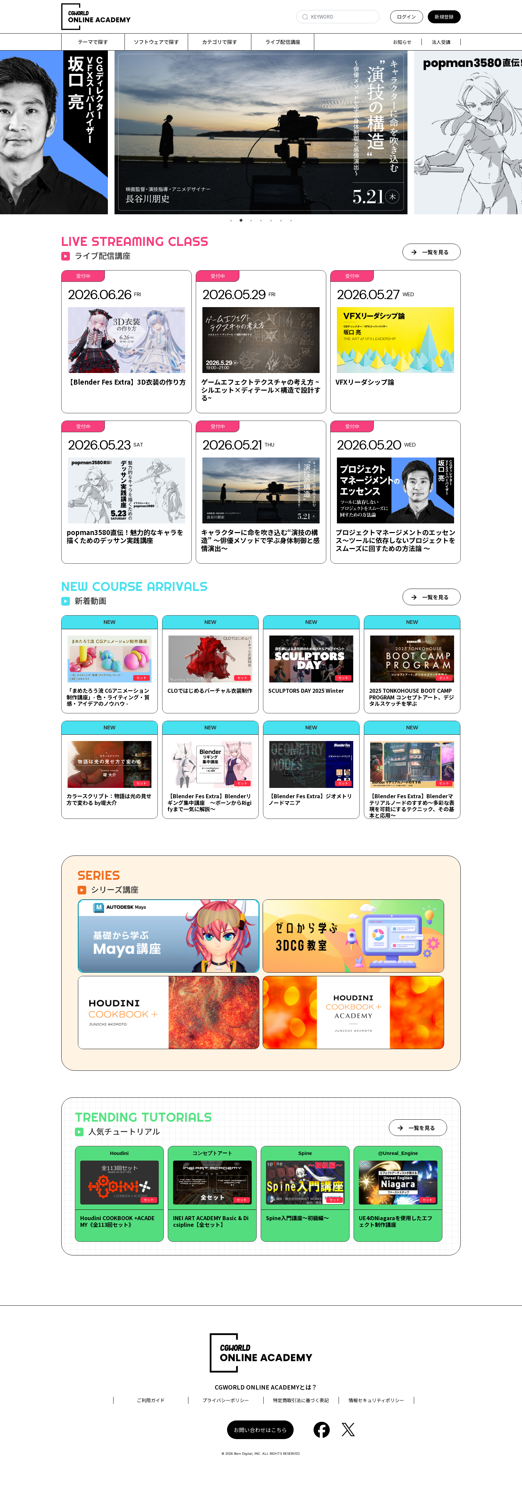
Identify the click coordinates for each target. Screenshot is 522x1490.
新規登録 (444, 16)
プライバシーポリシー (225, 1400)
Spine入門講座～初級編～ (297, 1218)
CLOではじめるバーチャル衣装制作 (209, 691)
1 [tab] (231, 221)
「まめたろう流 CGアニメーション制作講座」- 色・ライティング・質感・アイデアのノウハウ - (108, 697)
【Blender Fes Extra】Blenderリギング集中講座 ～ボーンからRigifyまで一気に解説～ (209, 802)
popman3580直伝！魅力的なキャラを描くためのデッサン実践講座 (125, 536)
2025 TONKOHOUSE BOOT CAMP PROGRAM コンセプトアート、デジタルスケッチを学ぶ (411, 697)
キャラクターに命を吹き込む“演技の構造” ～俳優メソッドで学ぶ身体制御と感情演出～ (260, 540)
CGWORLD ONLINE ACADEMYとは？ (266, 1387)
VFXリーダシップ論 (365, 382)
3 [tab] (251, 221)
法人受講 (441, 42)
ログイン (406, 16)
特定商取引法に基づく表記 (301, 1400)
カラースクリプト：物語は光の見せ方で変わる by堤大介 (109, 799)
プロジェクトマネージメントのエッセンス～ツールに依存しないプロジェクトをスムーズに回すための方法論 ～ (395, 540)
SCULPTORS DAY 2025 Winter (306, 691)
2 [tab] (241, 221)
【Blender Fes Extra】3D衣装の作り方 (126, 382)
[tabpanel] (261, 133)
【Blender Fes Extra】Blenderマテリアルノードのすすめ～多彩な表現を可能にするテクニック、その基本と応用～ (411, 806)
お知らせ (402, 42)
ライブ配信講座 (282, 41)
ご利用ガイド (151, 1400)
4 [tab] (261, 221)
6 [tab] (281, 221)
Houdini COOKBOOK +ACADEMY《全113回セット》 (117, 1221)
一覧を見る (435, 252)
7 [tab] (291, 221)
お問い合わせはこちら (260, 1430)
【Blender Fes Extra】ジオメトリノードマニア (310, 799)
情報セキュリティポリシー (376, 1400)
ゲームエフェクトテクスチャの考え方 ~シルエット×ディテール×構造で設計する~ (261, 390)
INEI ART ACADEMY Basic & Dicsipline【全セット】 (211, 1221)
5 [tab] (271, 221)
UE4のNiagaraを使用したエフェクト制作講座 (395, 1221)
